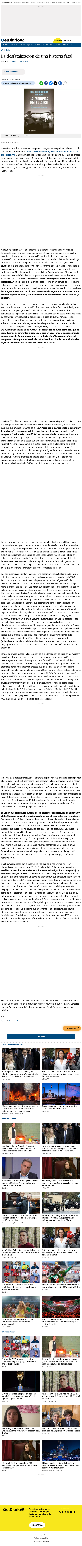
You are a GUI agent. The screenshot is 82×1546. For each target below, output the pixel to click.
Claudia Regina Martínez (9, 1257)
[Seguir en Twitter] (60, 1512)
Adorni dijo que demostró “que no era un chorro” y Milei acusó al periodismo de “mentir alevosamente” (20, 1183)
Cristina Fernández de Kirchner (44, 2)
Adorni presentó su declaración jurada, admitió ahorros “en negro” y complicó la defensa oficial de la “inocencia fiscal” (20, 1074)
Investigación (39, 45)
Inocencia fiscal (17, 2)
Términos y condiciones (41, 1541)
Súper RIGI (33, 2)
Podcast (58, 45)
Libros (18, 1021)
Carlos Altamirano (11, 71)
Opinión (30, 45)
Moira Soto (45, 1111)
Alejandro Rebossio (20, 1223)
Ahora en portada (9, 1119)
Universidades (73, 2)
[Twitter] (55, 83)
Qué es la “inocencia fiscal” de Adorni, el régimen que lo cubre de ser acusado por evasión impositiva (19, 1217)
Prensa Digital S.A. (41, 1535)
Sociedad (22, 45)
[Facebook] (46, 83)
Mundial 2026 (68, 45)
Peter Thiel (54, 2)
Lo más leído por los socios (12, 1044)
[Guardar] (65, 83)
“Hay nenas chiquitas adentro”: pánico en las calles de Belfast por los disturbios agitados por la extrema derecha (20, 1108)
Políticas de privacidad (41, 1538)
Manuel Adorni (25, 2)
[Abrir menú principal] (79, 40)
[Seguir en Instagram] (68, 1512)
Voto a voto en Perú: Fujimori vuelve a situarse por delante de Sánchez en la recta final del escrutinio (61, 1074)
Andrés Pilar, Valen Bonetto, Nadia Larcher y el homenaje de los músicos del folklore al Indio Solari (21, 1252)
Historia (11, 1021)
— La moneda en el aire (14, 61)
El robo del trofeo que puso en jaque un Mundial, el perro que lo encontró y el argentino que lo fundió (19, 1396)
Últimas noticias (8, 1332)
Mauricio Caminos (7, 1153)
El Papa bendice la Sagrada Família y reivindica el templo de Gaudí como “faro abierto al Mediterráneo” (60, 1465)
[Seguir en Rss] (74, 1512)
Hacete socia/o (58, 40)
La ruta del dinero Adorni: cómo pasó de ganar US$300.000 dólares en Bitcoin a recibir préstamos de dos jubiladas (19, 1148)
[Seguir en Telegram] (65, 1512)
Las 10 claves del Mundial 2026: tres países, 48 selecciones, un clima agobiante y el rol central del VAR (60, 1321)
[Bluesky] (51, 83)
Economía (13, 45)
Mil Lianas (49, 45)
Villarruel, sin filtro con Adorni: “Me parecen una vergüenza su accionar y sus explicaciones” (60, 1183)
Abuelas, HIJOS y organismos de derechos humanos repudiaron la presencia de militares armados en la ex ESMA (60, 1217)
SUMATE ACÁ (37, 1525)
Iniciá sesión (67, 40)
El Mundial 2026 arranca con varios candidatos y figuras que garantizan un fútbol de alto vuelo (19, 1287)
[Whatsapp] (41, 83)
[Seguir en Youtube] (71, 1512)
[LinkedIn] (60, 83)
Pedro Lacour (6, 1079)
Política (5, 45)
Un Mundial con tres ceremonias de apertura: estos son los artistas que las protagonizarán (18, 1321)
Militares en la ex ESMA (63, 2)
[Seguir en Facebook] (62, 1512)
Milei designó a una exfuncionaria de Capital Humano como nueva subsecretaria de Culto (21, 1430)
